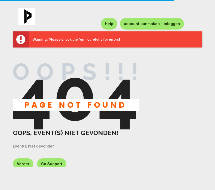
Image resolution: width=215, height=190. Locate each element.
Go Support (51, 164)
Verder (23, 164)
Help (109, 23)
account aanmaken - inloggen (152, 23)
